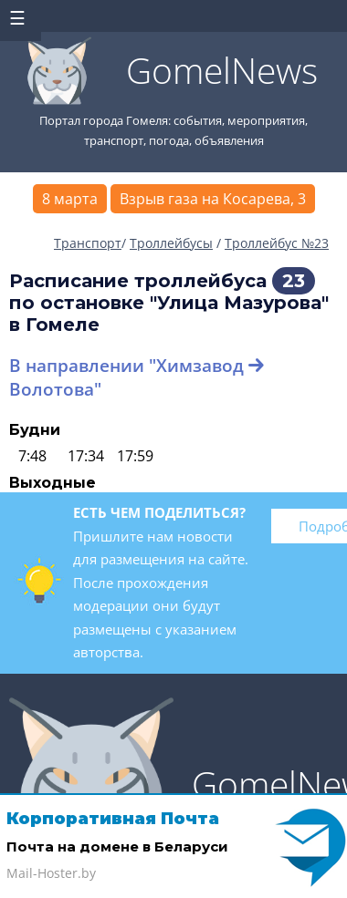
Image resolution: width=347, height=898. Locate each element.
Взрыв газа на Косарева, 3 (213, 199)
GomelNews (222, 70)
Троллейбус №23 (277, 243)
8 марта (70, 199)
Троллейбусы (171, 243)
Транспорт (87, 243)
